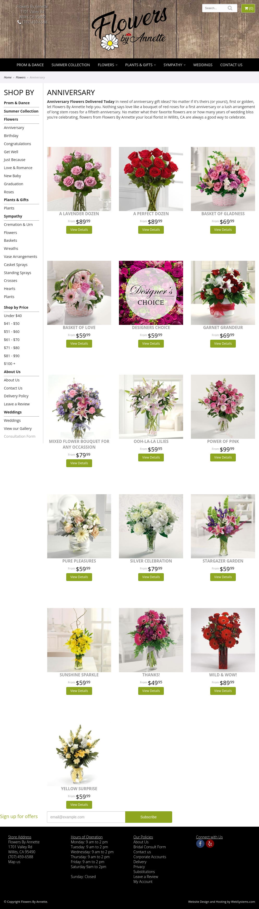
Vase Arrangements (20, 256)
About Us (12, 371)
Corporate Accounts (150, 856)
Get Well (11, 151)
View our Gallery (18, 428)
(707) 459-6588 (32, 22)
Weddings (202, 64)
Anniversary (14, 127)
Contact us (142, 851)
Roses (9, 191)
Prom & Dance (30, 64)
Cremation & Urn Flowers (18, 228)
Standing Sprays (17, 272)
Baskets (10, 240)
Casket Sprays (16, 264)
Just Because (14, 159)
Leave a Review (17, 403)
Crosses (10, 280)
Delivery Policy (16, 395)
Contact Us (231, 64)
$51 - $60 (12, 331)
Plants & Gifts (139, 64)
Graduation (13, 183)
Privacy (139, 866)
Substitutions (144, 871)
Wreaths (11, 248)
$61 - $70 (12, 339)
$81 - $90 (12, 355)
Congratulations (17, 143)
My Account (143, 881)
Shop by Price (16, 307)
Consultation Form (19, 436)
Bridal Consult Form (150, 846)
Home (7, 77)
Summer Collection (71, 64)
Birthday (11, 135)
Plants (9, 208)
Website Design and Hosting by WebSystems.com (221, 902)
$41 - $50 (12, 323)
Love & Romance (18, 167)
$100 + (9, 363)
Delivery (140, 861)
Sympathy (173, 64)
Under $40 (13, 315)
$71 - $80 (12, 347)
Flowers (106, 64)
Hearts (9, 288)
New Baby (12, 175)
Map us (14, 861)
